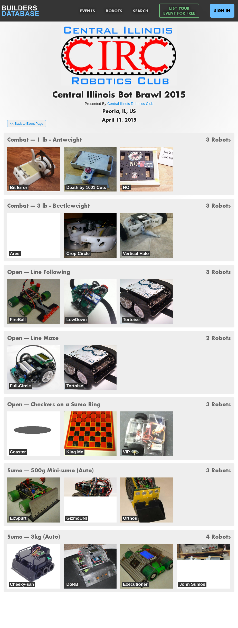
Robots (114, 10)
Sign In (222, 10)
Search (140, 10)
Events (87, 10)
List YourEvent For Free (179, 11)
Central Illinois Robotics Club (130, 104)
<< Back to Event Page (26, 123)
